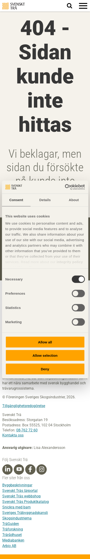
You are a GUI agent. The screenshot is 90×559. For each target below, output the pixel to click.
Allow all (45, 342)
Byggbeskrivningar (17, 485)
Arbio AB (9, 546)
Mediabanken (13, 540)
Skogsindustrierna (17, 518)
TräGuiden (10, 524)
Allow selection (45, 355)
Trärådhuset (12, 535)
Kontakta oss (13, 435)
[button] (83, 5)
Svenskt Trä (13, 6)
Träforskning (12, 529)
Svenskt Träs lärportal (20, 490)
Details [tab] (45, 200)
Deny (45, 369)
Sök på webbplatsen (72, 5)
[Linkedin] (7, 469)
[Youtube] (19, 469)
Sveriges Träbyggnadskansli (25, 513)
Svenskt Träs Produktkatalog (25, 501)
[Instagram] (41, 469)
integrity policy (70, 262)
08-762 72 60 (27, 430)
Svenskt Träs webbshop (21, 496)
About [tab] (74, 200)
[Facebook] (30, 469)
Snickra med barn (16, 507)
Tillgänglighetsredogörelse (23, 406)
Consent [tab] (16, 200)
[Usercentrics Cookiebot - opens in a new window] (65, 187)
